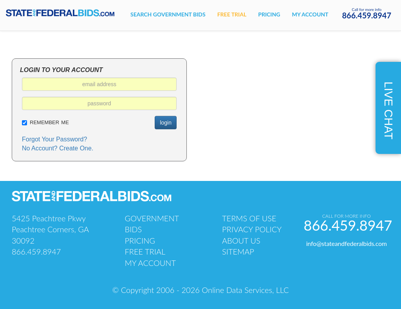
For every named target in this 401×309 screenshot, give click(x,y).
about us (241, 240)
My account (310, 14)
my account (150, 262)
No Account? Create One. (57, 148)
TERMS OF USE (249, 218)
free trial (145, 251)
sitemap (238, 251)
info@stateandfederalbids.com (346, 243)
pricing (140, 240)
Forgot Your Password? (54, 139)
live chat (388, 110)
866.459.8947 (367, 15)
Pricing (269, 14)
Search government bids (168, 14)
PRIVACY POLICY (252, 229)
